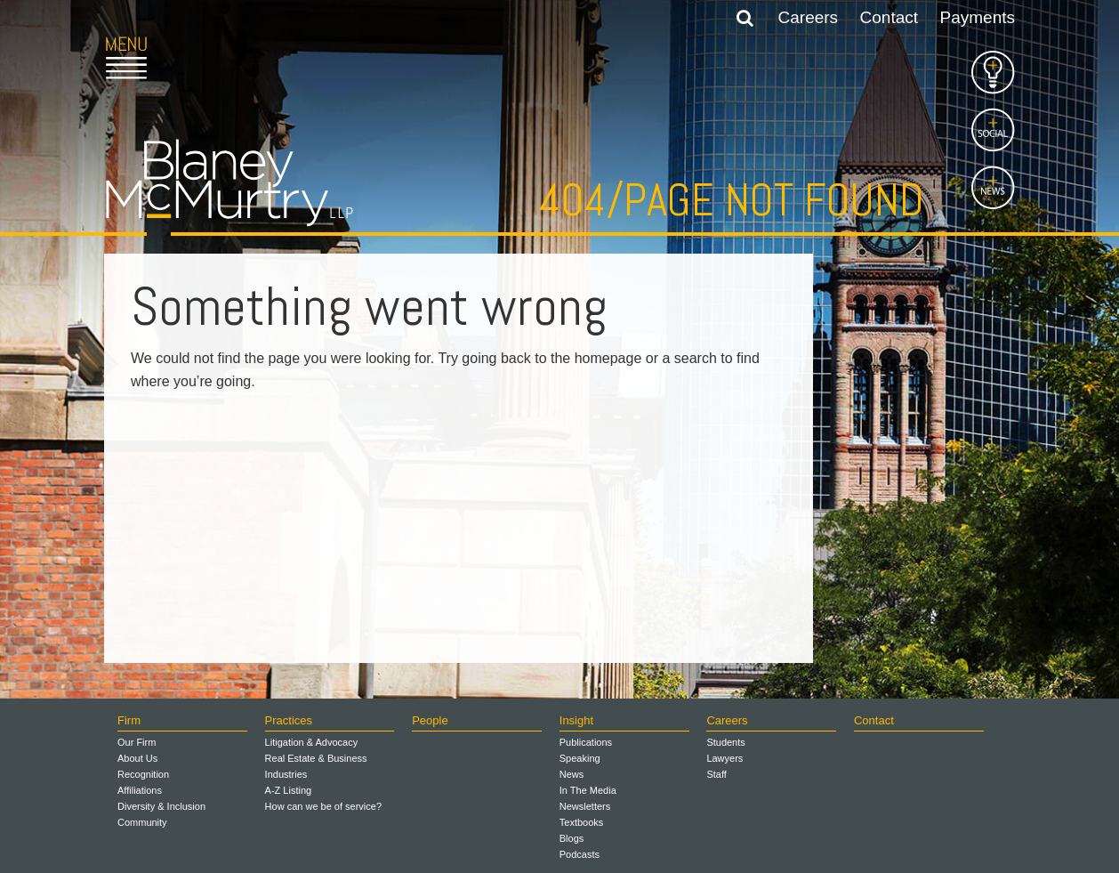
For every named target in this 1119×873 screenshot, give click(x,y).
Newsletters (585, 806)
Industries (286, 774)
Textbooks (582, 822)
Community (142, 822)
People (429, 720)
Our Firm (136, 742)
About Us (137, 758)
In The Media (588, 790)
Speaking (580, 758)
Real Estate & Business (316, 758)
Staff (716, 774)
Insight (576, 720)
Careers (808, 17)
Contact (889, 17)
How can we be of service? (323, 806)
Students (725, 742)
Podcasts (580, 854)
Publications (586, 742)
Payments (977, 17)
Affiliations (139, 790)
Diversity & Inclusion (161, 806)
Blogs (572, 838)
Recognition (143, 774)
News (572, 774)
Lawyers (724, 758)
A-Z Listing (288, 790)
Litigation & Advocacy (311, 742)
